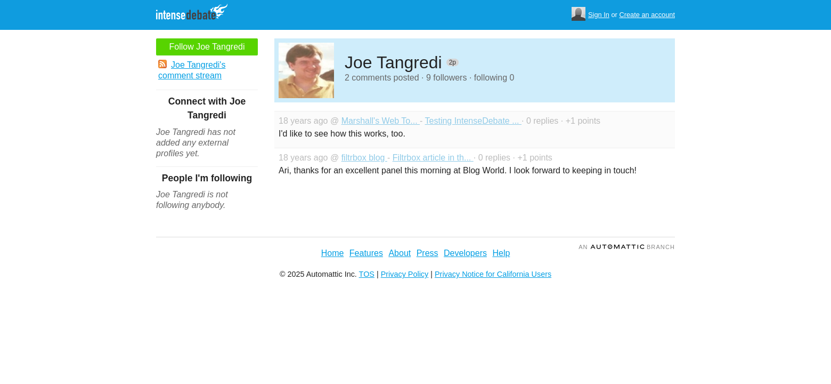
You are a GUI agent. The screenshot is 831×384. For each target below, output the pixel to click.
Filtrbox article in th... (433, 157)
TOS (366, 274)
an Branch (627, 247)
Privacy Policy (405, 274)
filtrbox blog (364, 157)
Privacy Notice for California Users (493, 274)
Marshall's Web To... (380, 120)
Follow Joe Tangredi (207, 46)
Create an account (647, 15)
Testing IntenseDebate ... (473, 120)
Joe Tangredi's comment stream (191, 70)
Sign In (598, 15)
